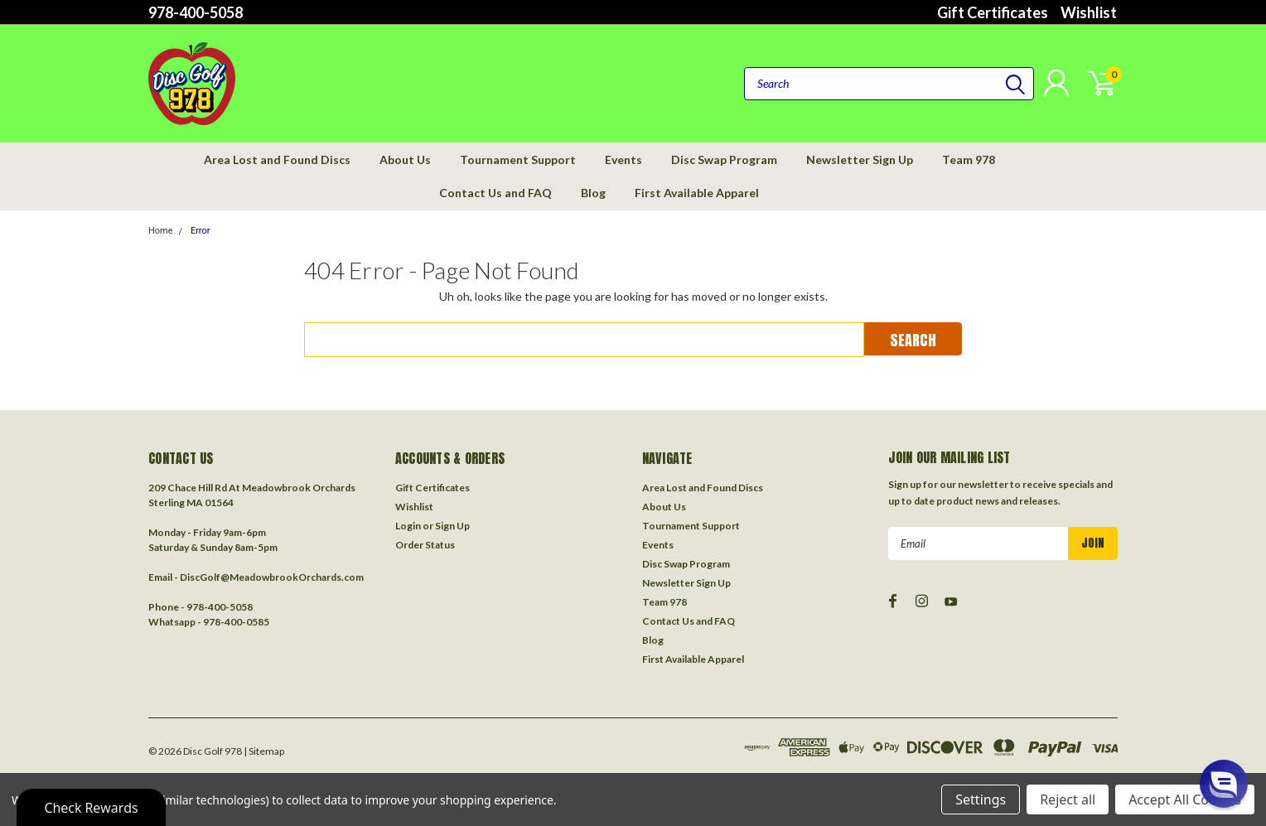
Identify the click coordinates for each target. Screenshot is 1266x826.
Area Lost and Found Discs (277, 159)
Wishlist (1089, 12)
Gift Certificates (992, 12)
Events (623, 159)
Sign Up (452, 525)
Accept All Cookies (1184, 799)
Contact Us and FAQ (495, 193)
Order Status (425, 545)
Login (408, 525)
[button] (1224, 784)
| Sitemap (264, 751)
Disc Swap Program (724, 159)
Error (200, 230)
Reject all (1067, 799)
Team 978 (968, 159)
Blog (593, 193)
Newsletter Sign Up (859, 159)
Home (160, 230)
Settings (980, 799)
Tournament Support (518, 159)
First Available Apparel (697, 193)
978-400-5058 (195, 12)
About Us (405, 159)
